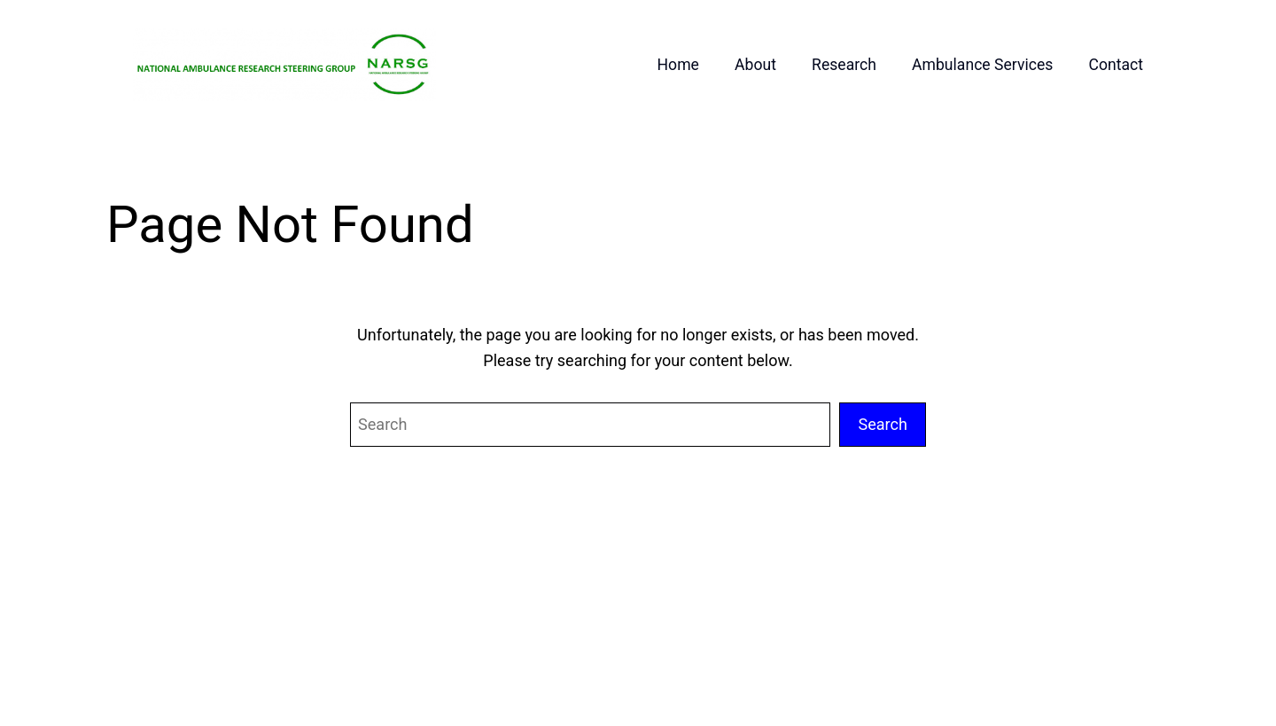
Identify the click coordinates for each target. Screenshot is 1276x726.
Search (882, 424)
